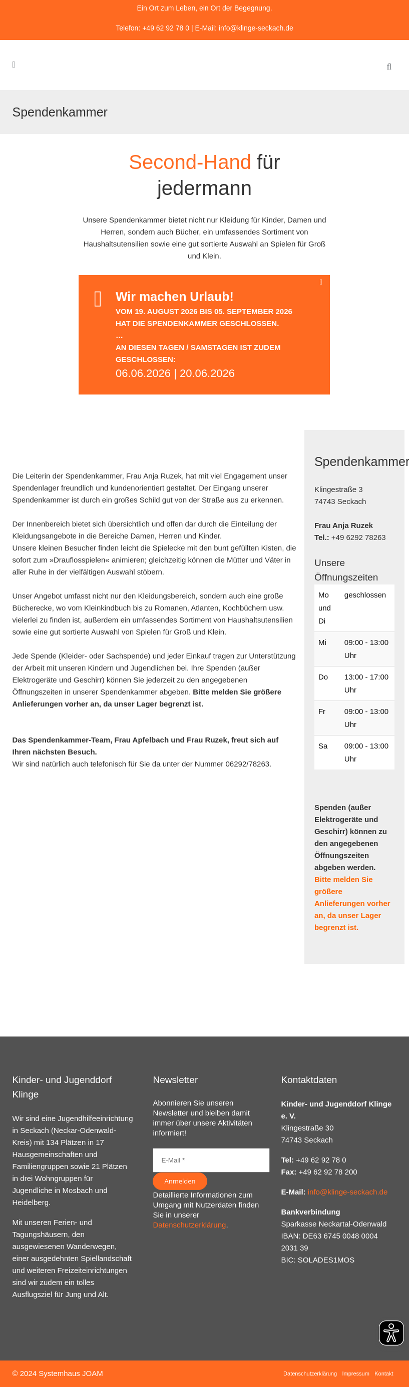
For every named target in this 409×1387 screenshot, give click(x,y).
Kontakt (383, 1373)
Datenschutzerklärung (189, 1224)
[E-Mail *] (211, 1160)
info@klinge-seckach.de (256, 28)
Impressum (355, 1373)
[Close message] (322, 282)
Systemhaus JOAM (71, 1373)
